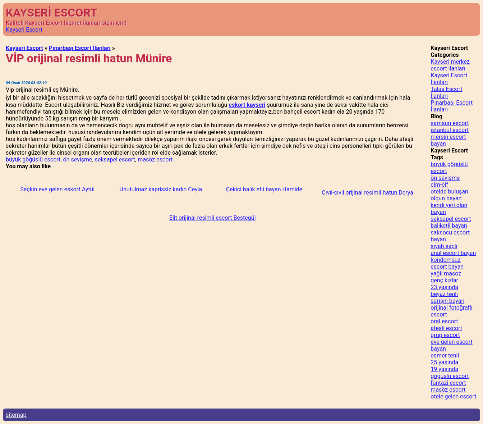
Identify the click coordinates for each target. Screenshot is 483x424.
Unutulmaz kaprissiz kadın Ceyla (161, 189)
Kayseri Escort (24, 29)
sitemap (16, 414)
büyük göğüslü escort (33, 159)
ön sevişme (77, 159)
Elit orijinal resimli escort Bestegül (212, 217)
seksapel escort (115, 159)
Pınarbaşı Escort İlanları (80, 48)
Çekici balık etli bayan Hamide (264, 189)
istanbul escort (450, 130)
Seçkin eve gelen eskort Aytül (57, 189)
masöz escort (155, 159)
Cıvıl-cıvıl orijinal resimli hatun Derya (367, 192)
